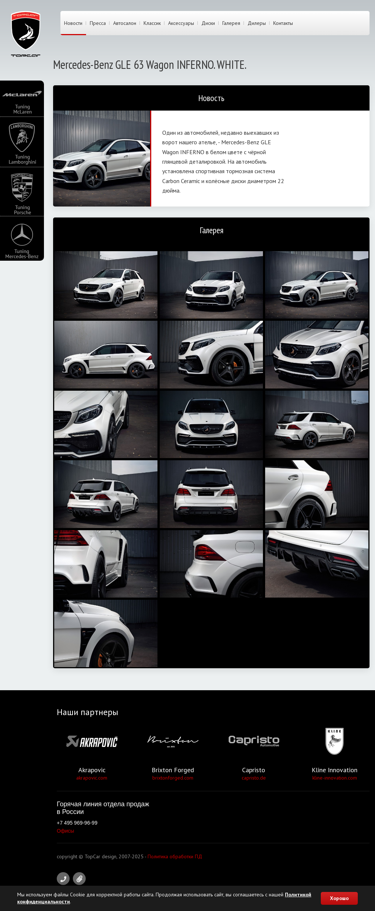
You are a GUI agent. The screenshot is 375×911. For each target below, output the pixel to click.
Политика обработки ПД (175, 856)
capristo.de (254, 777)
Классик (152, 23)
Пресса (98, 23)
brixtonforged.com (172, 777)
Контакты (283, 23)
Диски (208, 23)
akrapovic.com (91, 777)
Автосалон (124, 23)
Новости (73, 23)
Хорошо (339, 898)
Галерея (231, 23)
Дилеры (257, 23)
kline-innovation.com (334, 777)
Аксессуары (181, 23)
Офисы (65, 831)
